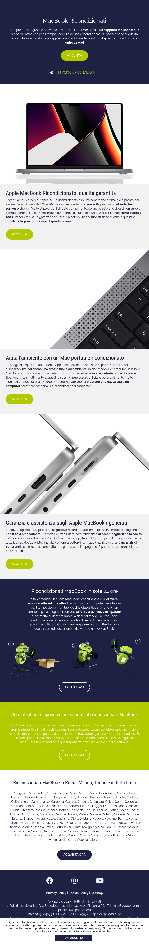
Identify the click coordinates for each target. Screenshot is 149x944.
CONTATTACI (74, 687)
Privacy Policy (56, 893)
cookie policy (92, 928)
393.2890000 (121, 906)
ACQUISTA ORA (74, 854)
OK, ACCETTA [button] (74, 937)
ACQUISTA (74, 55)
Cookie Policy (78, 893)
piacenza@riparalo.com (74, 910)
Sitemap (97, 893)
